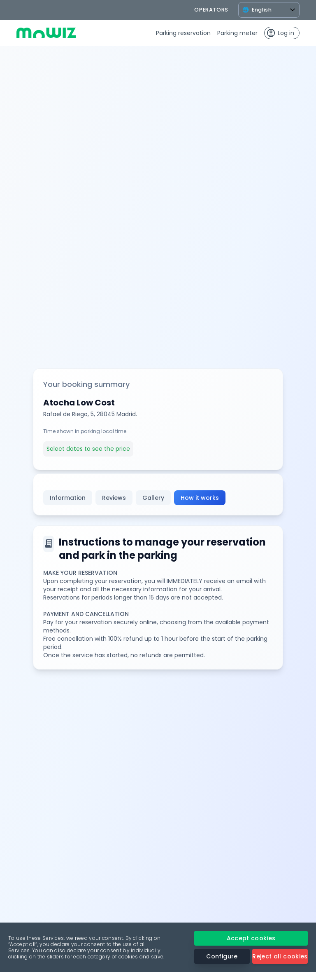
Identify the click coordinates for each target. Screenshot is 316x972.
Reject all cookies (279, 956)
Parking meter (237, 33)
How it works (200, 498)
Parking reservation (183, 33)
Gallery (153, 498)
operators (211, 9)
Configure (221, 956)
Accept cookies (251, 938)
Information (68, 498)
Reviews (114, 498)
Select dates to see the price (88, 449)
